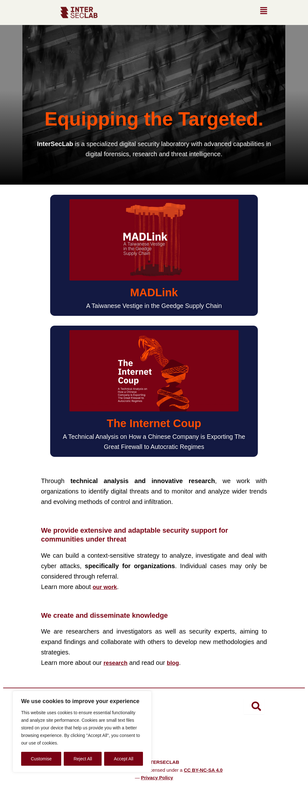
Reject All (83, 758)
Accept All (123, 758)
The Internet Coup (154, 423)
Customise (41, 758)
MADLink (154, 292)
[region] (82, 731)
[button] (263, 12)
